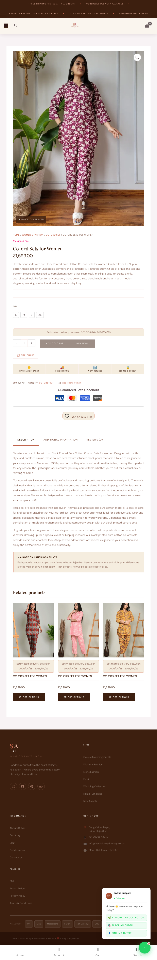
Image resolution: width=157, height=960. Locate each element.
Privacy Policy (17, 896)
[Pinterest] (31, 786)
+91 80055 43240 (98, 837)
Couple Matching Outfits (97, 757)
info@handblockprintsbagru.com (107, 843)
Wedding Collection (94, 786)
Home (16, 234)
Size (15, 306)
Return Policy (17, 888)
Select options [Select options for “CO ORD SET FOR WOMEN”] (29, 697)
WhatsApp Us (140, 13)
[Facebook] (22, 786)
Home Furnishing (92, 793)
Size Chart (26, 355)
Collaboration (17, 850)
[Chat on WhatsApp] (145, 948)
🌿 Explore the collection (126, 917)
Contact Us (16, 857)
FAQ (12, 881)
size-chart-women (71, 382)
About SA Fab (17, 828)
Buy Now (82, 343)
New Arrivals (90, 801)
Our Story (15, 835)
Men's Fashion (91, 772)
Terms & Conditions (21, 903)
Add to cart (55, 343)
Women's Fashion (33, 234)
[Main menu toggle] (6, 26)
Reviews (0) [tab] (95, 439)
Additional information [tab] (60, 439)
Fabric (86, 779)
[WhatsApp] (41, 786)
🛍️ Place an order (120, 925)
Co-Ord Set (53, 234)
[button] (16, 25)
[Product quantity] (24, 343)
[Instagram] (13, 786)
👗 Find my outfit (120, 933)
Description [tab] (25, 439)
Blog (12, 843)
